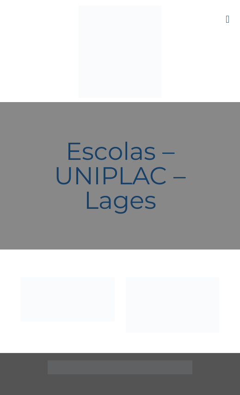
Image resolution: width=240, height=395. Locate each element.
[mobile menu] (227, 18)
